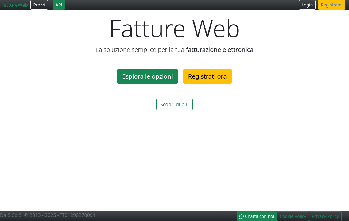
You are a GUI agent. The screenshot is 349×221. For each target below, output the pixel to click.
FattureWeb (14, 5)
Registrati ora (207, 76)
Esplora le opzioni (147, 76)
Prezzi (39, 5)
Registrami (332, 5)
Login (307, 5)
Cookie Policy (293, 216)
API (59, 5)
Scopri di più (174, 104)
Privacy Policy (325, 216)
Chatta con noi (256, 216)
